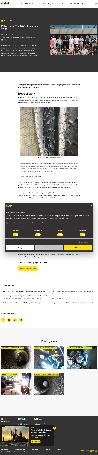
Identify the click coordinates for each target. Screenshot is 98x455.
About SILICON (25, 4)
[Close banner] (91, 205)
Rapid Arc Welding (56, 254)
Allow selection (49, 248)
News (57, 4)
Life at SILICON (74, 4)
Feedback (59, 449)
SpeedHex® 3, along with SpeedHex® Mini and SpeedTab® (51, 185)
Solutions (35, 4)
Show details (83, 242)
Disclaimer (35, 449)
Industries (43, 4)
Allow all (78, 248)
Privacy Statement (20, 449)
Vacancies (65, 4)
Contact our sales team (28, 268)
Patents (47, 449)
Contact (84, 4)
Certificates (4, 449)
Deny (20, 248)
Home (16, 4)
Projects (51, 4)
